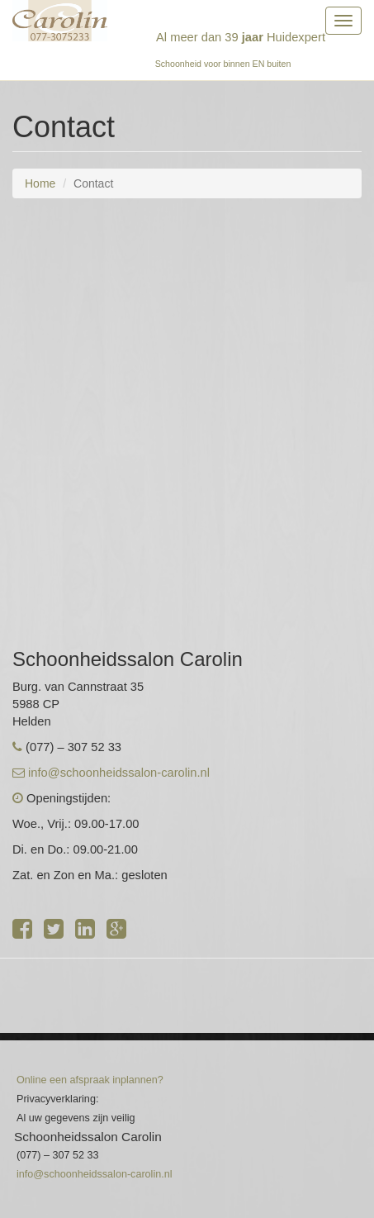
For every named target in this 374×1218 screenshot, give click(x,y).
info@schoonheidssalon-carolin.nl (119, 772)
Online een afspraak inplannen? (90, 1080)
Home (40, 183)
